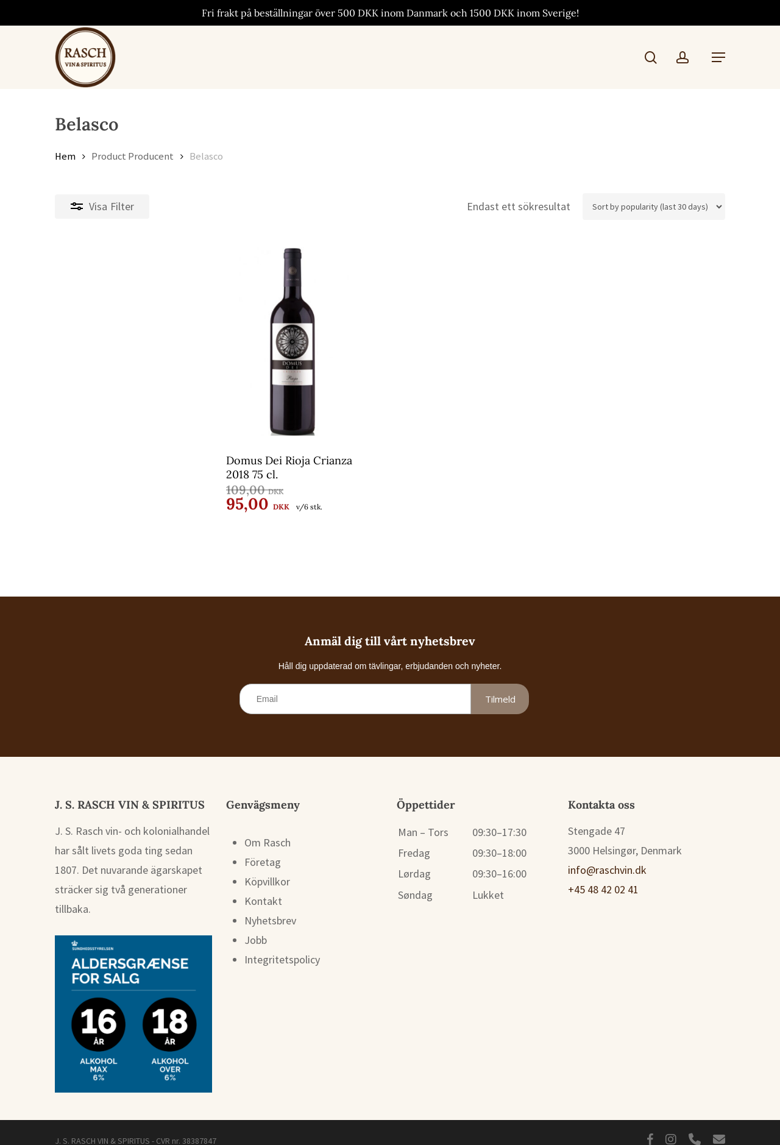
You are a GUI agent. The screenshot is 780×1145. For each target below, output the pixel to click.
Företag (262, 847)
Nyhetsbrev (270, 906)
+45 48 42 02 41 (603, 875)
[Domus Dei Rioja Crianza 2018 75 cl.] (161, 341)
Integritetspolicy (282, 945)
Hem (65, 156)
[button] (718, 57)
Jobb (255, 925)
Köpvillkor (267, 867)
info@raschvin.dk (607, 855)
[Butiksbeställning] (654, 206)
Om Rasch (267, 828)
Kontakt (263, 886)
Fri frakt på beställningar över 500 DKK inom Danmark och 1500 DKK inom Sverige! (390, 13)
